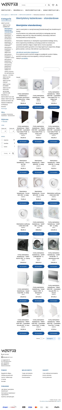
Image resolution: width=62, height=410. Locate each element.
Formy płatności (47, 377)
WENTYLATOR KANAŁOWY (6, 77)
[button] (48, 5)
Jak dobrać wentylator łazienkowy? (27, 52)
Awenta (6, 140)
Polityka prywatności (7, 375)
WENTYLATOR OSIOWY (6, 81)
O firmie (3, 379)
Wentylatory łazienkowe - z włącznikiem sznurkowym (9, 36)
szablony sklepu (44, 401)
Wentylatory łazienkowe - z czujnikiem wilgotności (9, 50)
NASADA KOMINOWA (6, 103)
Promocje (4, 108)
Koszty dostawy (47, 375)
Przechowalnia (26, 377)
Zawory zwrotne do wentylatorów (9, 72)
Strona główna (5, 14)
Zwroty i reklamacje (6, 377)
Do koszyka (23, 107)
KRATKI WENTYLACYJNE (7, 97)
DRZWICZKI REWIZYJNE (7, 101)
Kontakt (3, 381)
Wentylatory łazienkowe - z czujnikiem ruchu (9, 56)
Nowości (3, 106)
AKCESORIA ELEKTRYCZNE (6, 92)
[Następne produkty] (51, 338)
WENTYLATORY (14, 14)
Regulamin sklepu (6, 373)
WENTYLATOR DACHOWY (6, 88)
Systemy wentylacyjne (7, 396)
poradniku (24, 58)
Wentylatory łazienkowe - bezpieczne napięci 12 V (8, 67)
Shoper (58, 401)
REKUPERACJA (5, 95)
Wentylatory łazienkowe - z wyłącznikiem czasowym (9, 43)
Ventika (6, 143)
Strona (38, 338)
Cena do (11, 128)
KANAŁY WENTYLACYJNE (7, 99)
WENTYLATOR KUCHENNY (6, 85)
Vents (5, 147)
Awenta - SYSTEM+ (8, 75)
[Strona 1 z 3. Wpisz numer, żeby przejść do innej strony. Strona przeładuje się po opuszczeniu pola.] (41, 338)
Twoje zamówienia (27, 373)
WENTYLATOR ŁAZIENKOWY (25, 14)
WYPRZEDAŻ (4, 104)
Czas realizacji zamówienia (50, 373)
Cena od (3, 128)
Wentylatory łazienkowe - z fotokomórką (9, 61)
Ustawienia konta (27, 375)
